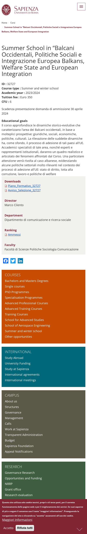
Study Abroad (14, 358)
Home (4, 22)
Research (13, 466)
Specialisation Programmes (24, 297)
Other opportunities (18, 337)
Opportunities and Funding (23, 478)
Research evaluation (19, 495)
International (18, 351)
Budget (10, 440)
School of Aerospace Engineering (27, 325)
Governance (13, 412)
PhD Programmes (17, 292)
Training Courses (16, 314)
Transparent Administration (24, 435)
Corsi (12, 22)
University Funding (17, 363)
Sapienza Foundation (19, 446)
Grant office (13, 489)
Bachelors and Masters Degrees (26, 281)
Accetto (8, 528)
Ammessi (14, 234)
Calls (8, 424)
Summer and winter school (23, 331)
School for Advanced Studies (24, 320)
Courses (13, 274)
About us (11, 401)
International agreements (22, 374)
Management (14, 418)
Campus (12, 395)
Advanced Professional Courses (26, 303)
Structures (12, 407)
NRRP (9, 484)
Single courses (15, 286)
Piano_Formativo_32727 (24, 186)
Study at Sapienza (17, 369)
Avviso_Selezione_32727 (24, 190)
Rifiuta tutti (25, 528)
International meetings (20, 380)
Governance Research (20, 473)
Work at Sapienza (17, 429)
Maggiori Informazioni (17, 520)
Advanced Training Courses (23, 309)
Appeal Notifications (19, 451)
